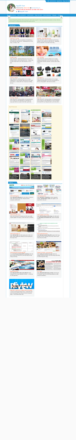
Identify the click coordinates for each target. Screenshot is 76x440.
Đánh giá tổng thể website (42, 233)
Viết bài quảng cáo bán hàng (43, 214)
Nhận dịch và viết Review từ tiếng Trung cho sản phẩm (21, 290)
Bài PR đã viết (30, 15)
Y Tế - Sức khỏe (40, 57)
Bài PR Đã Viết (53, 1)
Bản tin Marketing (47, 15)
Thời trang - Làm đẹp (14, 38)
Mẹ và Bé (39, 97)
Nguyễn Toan (59, 1)
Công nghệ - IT (40, 77)
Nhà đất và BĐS (13, 57)
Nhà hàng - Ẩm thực (14, 97)
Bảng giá (54, 15)
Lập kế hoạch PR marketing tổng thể (17, 252)
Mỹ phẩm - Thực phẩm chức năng (44, 38)
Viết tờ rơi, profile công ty (15, 214)
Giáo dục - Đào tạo (14, 77)
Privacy (59, 15)
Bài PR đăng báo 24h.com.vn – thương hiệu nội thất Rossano (35, 176)
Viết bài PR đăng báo (14, 195)
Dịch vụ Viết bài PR (22, 15)
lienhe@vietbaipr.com (35, 7)
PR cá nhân (39, 271)
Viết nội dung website (41, 195)
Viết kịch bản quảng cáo (15, 233)
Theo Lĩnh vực (13, 15)
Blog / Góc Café (66, 1)
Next (61, 17)
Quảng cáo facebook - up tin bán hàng (44, 252)
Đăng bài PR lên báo (14, 271)
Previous (9, 17)
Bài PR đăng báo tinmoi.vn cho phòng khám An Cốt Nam (46, 176)
